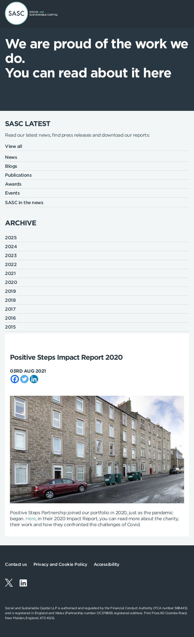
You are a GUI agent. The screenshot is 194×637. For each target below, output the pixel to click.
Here (30, 519)
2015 (10, 327)
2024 (11, 247)
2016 (10, 318)
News (11, 157)
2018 (10, 300)
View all (13, 146)
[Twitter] (24, 379)
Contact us (16, 564)
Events (12, 193)
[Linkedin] (34, 379)
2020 (11, 282)
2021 (10, 273)
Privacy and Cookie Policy (60, 564)
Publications (18, 175)
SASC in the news (24, 202)
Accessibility (107, 564)
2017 (10, 309)
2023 (11, 255)
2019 (10, 291)
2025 (11, 238)
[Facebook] (15, 379)
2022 (11, 264)
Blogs (11, 166)
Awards (13, 184)
